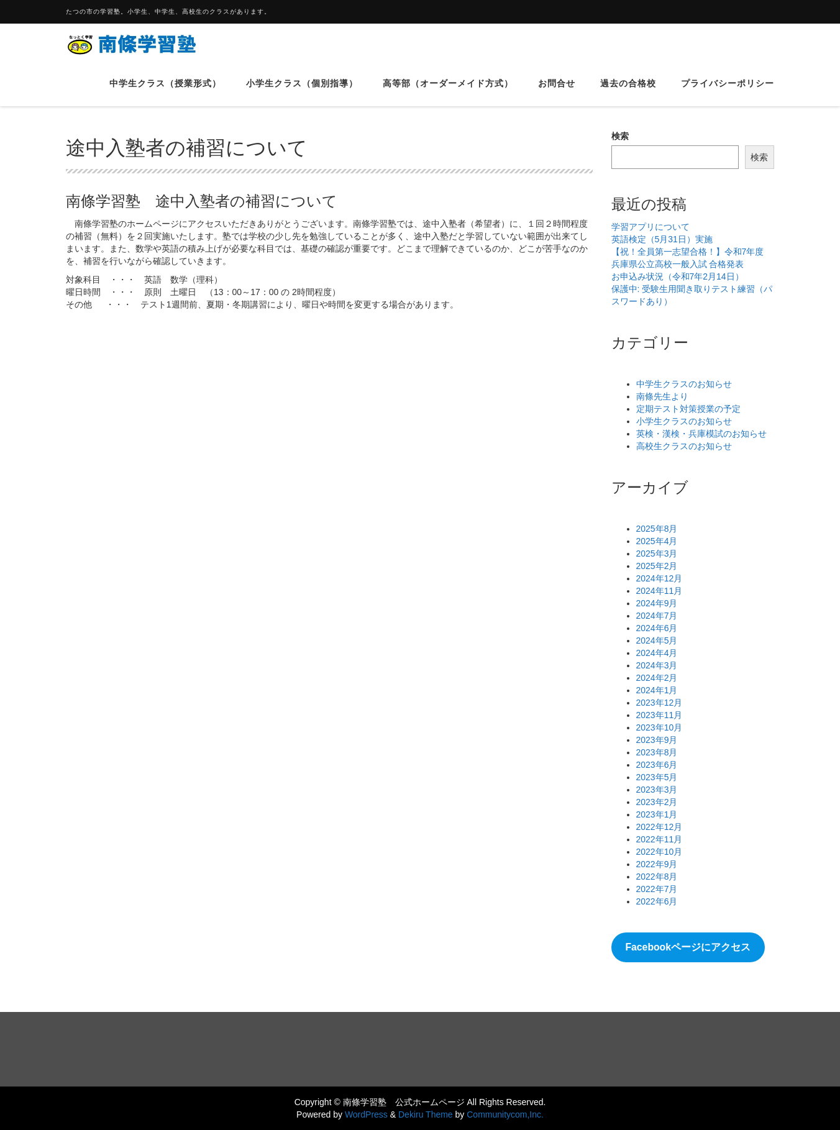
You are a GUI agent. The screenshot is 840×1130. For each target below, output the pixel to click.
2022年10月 (659, 852)
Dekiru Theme (425, 1114)
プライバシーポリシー (727, 93)
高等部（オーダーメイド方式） (448, 93)
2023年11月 (659, 715)
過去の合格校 (628, 93)
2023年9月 (657, 740)
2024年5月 (657, 640)
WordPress (366, 1114)
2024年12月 (659, 578)
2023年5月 (657, 777)
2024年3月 (657, 665)
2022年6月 (657, 901)
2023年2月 (657, 802)
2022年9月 (657, 864)
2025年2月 (657, 566)
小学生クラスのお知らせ (684, 421)
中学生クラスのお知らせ (684, 384)
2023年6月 (657, 765)
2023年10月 (659, 727)
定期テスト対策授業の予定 (688, 409)
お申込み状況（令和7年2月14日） (677, 276)
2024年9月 (657, 603)
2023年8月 (657, 752)
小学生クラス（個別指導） (302, 93)
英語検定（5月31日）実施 (662, 239)
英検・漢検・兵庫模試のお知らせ (701, 434)
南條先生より (662, 396)
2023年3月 (657, 790)
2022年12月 (659, 827)
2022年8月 (657, 877)
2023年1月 (657, 814)
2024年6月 (657, 628)
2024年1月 (657, 690)
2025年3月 (657, 553)
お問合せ (556, 93)
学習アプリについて (650, 227)
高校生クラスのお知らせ (684, 446)
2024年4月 (657, 653)
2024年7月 (657, 616)
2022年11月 (659, 839)
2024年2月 (657, 678)
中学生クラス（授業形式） (165, 93)
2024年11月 (659, 591)
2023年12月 (659, 703)
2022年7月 (657, 889)
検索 (620, 136)
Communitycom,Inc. (505, 1114)
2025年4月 (657, 541)
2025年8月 (657, 529)
